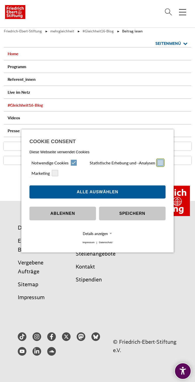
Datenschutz (105, 242)
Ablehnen (63, 213)
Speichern (132, 213)
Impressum (88, 242)
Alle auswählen (97, 192)
